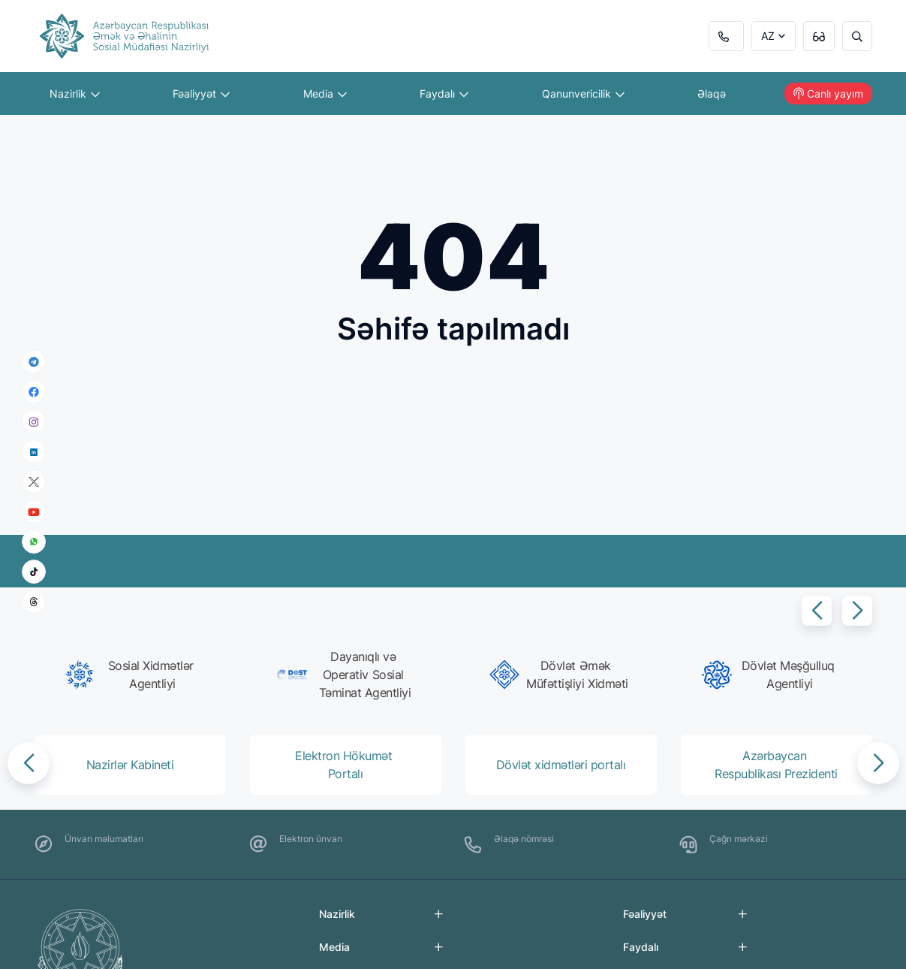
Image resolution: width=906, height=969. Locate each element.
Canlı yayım (828, 93)
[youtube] (34, 512)
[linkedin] (34, 451)
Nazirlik (75, 93)
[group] (135, 674)
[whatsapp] (34, 541)
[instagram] (34, 421)
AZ (768, 35)
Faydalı (444, 93)
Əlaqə (711, 93)
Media (325, 93)
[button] (817, 611)
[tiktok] (34, 571)
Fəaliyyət (201, 93)
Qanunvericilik (583, 93)
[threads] (34, 601)
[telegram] (34, 361)
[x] (34, 482)
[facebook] (34, 391)
